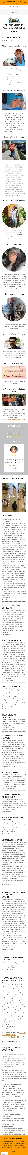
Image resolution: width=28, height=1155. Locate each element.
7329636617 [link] (14, 12)
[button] (3, 12)
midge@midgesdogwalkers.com (16, 419)
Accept (14, 1151)
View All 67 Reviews (14, 441)
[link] (14, 20)
